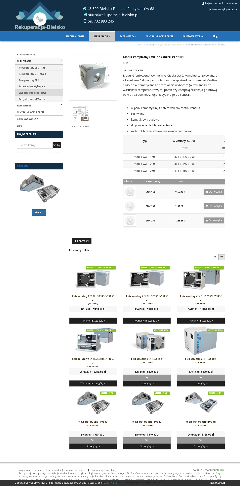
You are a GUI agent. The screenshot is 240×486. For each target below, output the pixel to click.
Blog (215, 36)
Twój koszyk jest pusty (223, 9)
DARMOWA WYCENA (193, 36)
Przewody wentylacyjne (32, 86)
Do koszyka (214, 191)
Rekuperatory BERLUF (31, 80)
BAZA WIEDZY (128, 36)
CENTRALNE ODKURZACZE (160, 36)
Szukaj (56, 145)
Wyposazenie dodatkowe (170, 44)
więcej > (38, 212)
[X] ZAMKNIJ (217, 483)
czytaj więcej (111, 482)
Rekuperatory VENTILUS (32, 67)
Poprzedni (82, 241)
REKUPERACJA (102, 36)
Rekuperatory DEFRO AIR (32, 74)
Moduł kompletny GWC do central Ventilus (205, 44)
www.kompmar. (215, 469)
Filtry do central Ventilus (32, 99)
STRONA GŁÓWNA (75, 36)
